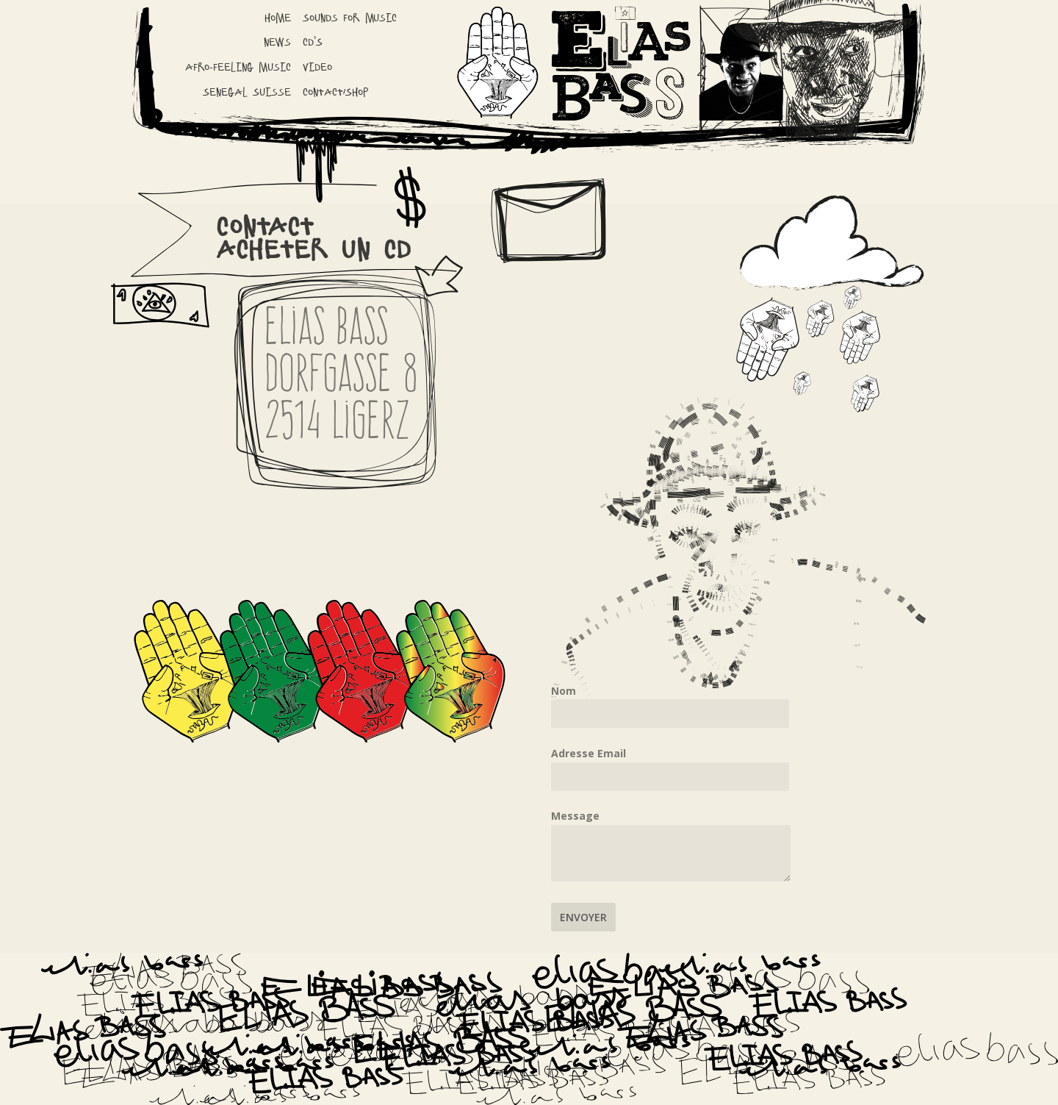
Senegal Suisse (247, 92)
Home (277, 18)
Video (317, 67)
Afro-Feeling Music (238, 67)
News (277, 42)
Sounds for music (350, 18)
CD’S (313, 42)
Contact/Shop (335, 92)
